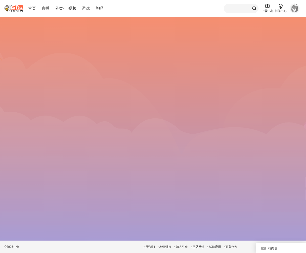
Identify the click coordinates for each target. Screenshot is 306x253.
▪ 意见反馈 (198, 247)
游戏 (86, 8)
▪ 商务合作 (231, 247)
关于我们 (149, 247)
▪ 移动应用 (214, 247)
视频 (72, 8)
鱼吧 (99, 8)
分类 (59, 8)
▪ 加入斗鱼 (181, 247)
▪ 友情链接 (165, 247)
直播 (45, 8)
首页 (32, 8)
